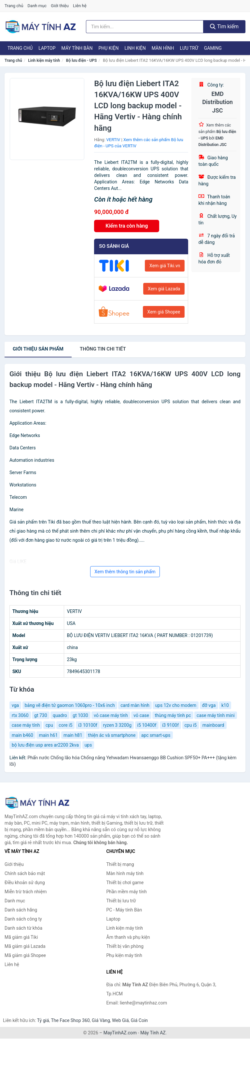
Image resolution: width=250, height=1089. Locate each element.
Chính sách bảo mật (25, 873)
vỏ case (141, 715)
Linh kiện (135, 48)
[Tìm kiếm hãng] (144, 26)
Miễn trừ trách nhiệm (26, 891)
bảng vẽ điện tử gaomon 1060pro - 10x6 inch (70, 705)
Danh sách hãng (21, 909)
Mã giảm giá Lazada (25, 946)
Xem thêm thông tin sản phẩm (124, 571)
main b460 (22, 735)
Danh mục (37, 5)
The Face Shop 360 (70, 1020)
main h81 (72, 735)
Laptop (46, 48)
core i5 (65, 725)
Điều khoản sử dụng (25, 882)
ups (88, 745)
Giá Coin (139, 1020)
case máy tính (26, 725)
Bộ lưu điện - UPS (81, 60)
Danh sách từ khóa (23, 928)
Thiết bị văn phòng (125, 946)
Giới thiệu (59, 5)
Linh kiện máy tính (44, 60)
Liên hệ (80, 5)
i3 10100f (87, 725)
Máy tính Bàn (77, 48)
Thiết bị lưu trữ (121, 900)
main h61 (48, 735)
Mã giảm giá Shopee (25, 955)
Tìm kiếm (224, 26)
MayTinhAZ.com (120, 1032)
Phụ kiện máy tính (124, 955)
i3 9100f (170, 725)
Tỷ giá (43, 1020)
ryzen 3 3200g (117, 725)
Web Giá (120, 1020)
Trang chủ (14, 5)
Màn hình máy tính (125, 873)
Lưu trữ (189, 48)
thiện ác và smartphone (111, 735)
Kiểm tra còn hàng (126, 226)
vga (15, 705)
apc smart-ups (156, 735)
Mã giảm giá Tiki (21, 937)
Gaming (213, 48)
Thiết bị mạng (120, 864)
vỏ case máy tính (111, 715)
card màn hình (134, 705)
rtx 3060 (20, 715)
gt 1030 (80, 715)
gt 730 (40, 715)
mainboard (213, 725)
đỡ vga (209, 705)
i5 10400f (147, 725)
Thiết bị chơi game (125, 882)
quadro (60, 715)
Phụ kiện (108, 48)
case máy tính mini (216, 715)
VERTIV (113, 139)
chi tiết (103, 349)
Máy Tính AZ (153, 1032)
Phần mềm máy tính (126, 891)
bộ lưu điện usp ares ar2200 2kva (45, 745)
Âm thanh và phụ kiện (128, 937)
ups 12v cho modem (175, 705)
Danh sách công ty (23, 919)
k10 (225, 705)
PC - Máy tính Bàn (124, 909)
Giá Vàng (101, 1020)
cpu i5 (191, 725)
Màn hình (163, 48)
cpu (49, 725)
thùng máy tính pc (173, 715)
